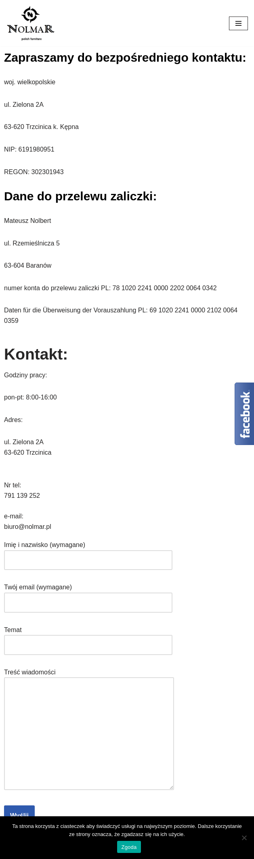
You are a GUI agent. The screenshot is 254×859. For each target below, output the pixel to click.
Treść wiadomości (89, 730)
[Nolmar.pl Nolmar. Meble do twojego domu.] (30, 23)
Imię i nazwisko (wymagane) (88, 552)
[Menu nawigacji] (238, 23)
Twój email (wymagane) (88, 595)
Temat (88, 637)
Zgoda (128, 847)
